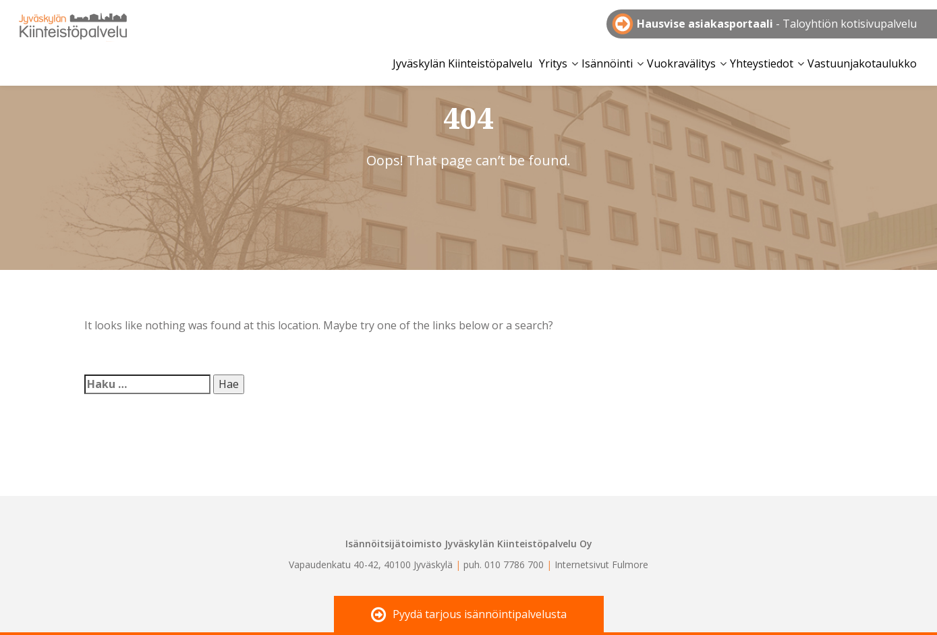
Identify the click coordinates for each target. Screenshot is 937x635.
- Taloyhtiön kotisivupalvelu (777, 23)
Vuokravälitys (681, 63)
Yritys (553, 63)
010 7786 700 (514, 564)
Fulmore (630, 564)
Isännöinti (607, 63)
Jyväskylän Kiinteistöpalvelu (73, 25)
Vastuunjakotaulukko (862, 63)
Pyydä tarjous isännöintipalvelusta (469, 615)
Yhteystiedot (761, 63)
